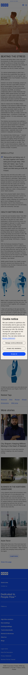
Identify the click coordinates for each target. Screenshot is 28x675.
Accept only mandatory (14, 348)
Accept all (14, 354)
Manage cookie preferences (14, 343)
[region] (14, 337)
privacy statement (8, 338)
